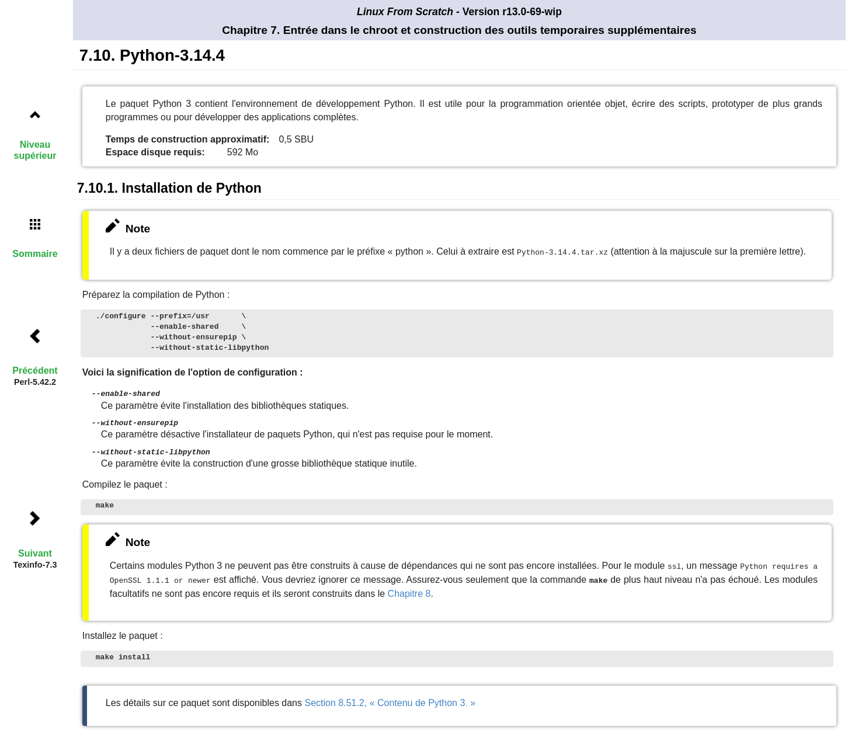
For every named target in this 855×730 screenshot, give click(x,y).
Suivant (35, 553)
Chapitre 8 (409, 588)
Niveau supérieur (35, 150)
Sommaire (34, 254)
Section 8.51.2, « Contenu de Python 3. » (389, 698)
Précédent (34, 371)
